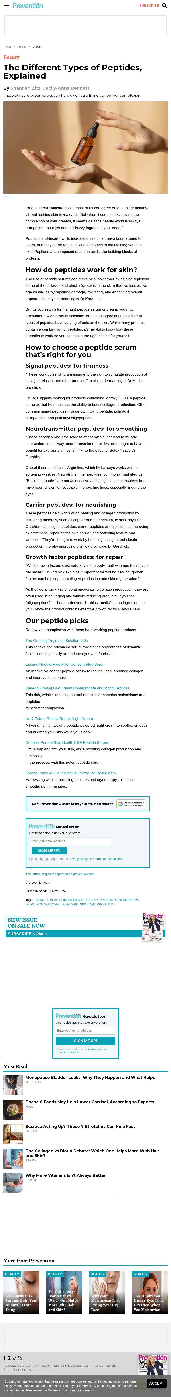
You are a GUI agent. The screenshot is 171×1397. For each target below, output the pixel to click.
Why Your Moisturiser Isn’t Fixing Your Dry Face (105, 1303)
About (47, 1365)
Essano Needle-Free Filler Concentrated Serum (66, 664)
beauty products (101, 900)
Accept (156, 1383)
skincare (70, 904)
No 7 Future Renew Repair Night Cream (59, 719)
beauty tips (129, 900)
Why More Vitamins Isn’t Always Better (66, 1175)
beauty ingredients (67, 900)
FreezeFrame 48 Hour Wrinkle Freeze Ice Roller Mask (71, 773)
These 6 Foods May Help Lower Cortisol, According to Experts (90, 1102)
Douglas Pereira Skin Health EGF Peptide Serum (67, 742)
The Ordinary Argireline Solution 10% (57, 641)
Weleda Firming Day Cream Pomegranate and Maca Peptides (77, 688)
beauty (42, 900)
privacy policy (78, 859)
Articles (21, 46)
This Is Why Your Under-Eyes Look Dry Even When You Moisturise (149, 1303)
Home (7, 46)
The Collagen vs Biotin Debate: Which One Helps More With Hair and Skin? (63, 1300)
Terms (110, 1365)
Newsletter (13, 1365)
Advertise (11, 1370)
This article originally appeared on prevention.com (60, 874)
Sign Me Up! (49, 851)
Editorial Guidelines (71, 1365)
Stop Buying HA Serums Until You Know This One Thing (21, 1303)
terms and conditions (108, 859)
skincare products (97, 904)
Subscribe (149, 6)
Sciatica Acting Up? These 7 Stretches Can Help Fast (80, 1126)
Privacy (97, 1365)
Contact (33, 1365)
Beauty (37, 46)
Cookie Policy (57, 1390)
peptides (34, 904)
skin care (52, 904)
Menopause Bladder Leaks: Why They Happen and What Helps (90, 1077)
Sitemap (28, 1370)
